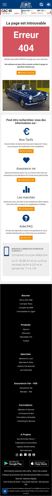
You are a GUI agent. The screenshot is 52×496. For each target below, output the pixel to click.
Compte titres (26, 304)
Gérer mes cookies (40, 471)
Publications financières (26, 443)
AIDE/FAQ (26, 238)
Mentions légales (30, 479)
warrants (26, 333)
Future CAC (25, 10)
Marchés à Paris (26, 362)
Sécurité (18, 479)
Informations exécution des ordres (17, 471)
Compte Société (26, 307)
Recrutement (26, 450)
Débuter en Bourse (26, 409)
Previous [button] (22, 12)
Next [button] (50, 12)
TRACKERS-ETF (26, 337)
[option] (28, 12)
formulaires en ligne (26, 311)
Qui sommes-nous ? (26, 439)
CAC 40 (6, 11)
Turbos (26, 341)
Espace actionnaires (26, 446)
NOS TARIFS (26, 151)
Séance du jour (26, 358)
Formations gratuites (26, 417)
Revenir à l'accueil (26, 73)
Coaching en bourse (26, 421)
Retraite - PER (26, 391)
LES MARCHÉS (26, 209)
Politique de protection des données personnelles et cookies (25, 475)
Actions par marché (26, 366)
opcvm (26, 329)
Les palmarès (26, 370)
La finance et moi (26, 413)
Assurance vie (26, 388)
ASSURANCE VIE (26, 180)
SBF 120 (40, 10)
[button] (41, 4)
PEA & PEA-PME (26, 300)
